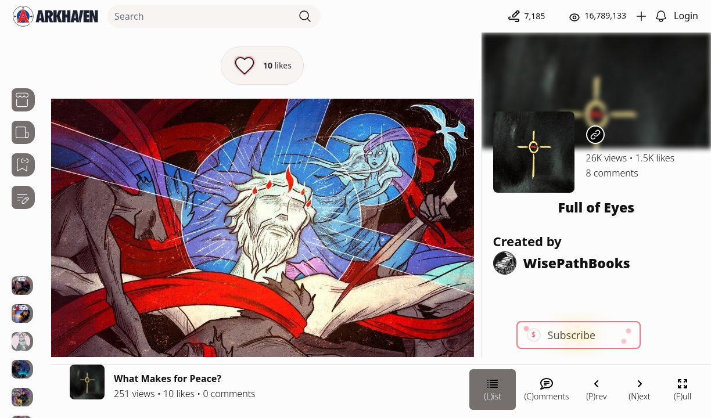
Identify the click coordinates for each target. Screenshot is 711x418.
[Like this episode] (262, 65)
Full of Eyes (596, 207)
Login (686, 15)
